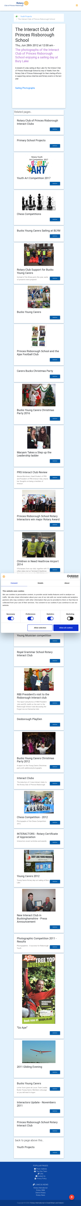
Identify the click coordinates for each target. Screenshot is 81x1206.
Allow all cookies (66, 628)
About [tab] (66, 583)
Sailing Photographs (25, 88)
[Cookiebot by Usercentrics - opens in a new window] (68, 576)
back (55, 1152)
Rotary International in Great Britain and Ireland (46, 1203)
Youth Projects (26, 16)
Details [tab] (40, 583)
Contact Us (40, 1176)
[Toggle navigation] (77, 5)
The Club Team (40, 1171)
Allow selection (40, 628)
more (55, 129)
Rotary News (40, 1195)
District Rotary (41, 1193)
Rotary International (40, 1188)
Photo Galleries (40, 1169)
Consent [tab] (14, 583)
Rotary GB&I (40, 1190)
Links (40, 1174)
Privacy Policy (41, 1178)
